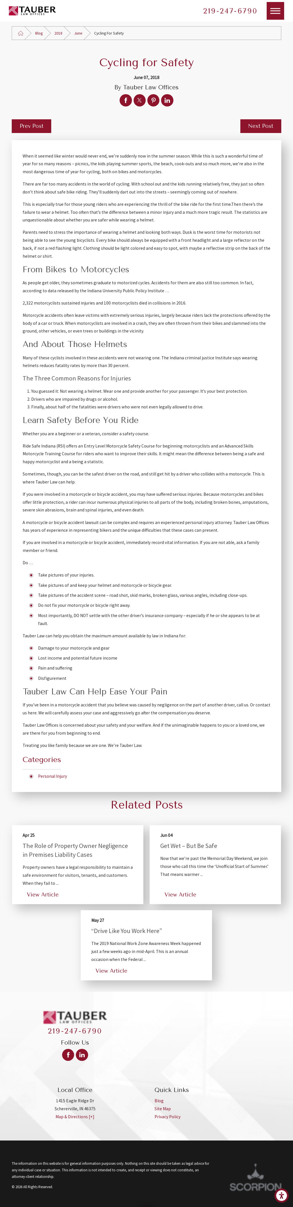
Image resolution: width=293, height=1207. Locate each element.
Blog (39, 33)
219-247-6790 (230, 11)
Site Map (163, 1108)
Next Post (260, 126)
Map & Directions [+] (75, 1116)
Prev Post (31, 126)
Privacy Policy (168, 1116)
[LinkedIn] (82, 1055)
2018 (58, 33)
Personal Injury (52, 776)
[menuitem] (218, 1101)
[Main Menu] (275, 11)
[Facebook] (68, 1055)
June (78, 33)
